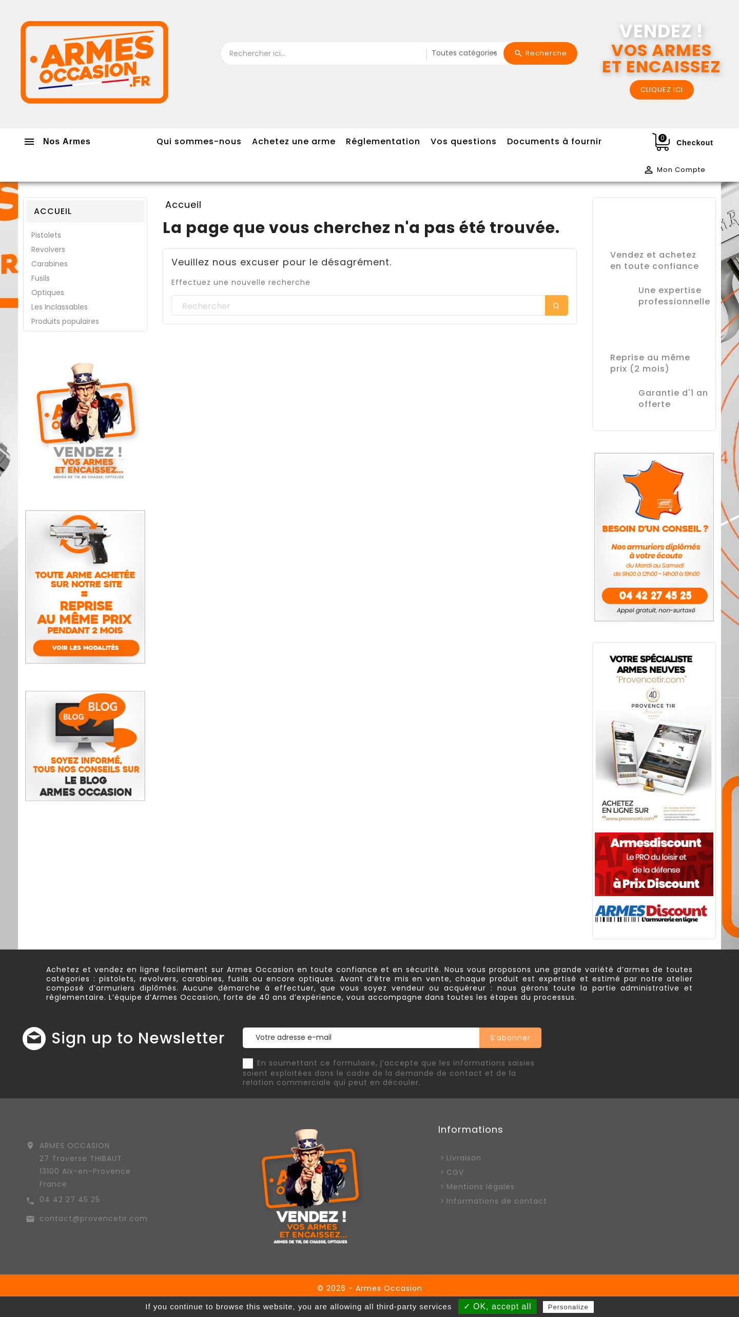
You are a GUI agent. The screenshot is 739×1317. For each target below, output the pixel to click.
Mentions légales (480, 1187)
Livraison (463, 1158)
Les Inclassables (59, 307)
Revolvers (48, 249)
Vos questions (464, 141)
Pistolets (46, 235)
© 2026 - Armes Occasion (369, 1288)
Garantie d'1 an (673, 393)
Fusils (40, 278)
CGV (455, 1172)
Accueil (53, 211)
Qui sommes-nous (199, 141)
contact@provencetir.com (94, 1218)
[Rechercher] (370, 306)
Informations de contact (496, 1201)
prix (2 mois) (640, 369)
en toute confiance (654, 266)
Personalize (568, 1307)
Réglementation (383, 141)
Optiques (47, 292)
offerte (654, 404)
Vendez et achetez (653, 255)
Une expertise (670, 290)
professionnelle (674, 301)
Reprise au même (650, 357)
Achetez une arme (294, 141)
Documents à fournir (554, 141)
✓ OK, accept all (497, 1306)
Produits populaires (65, 321)
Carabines (49, 264)
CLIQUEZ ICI (661, 89)
